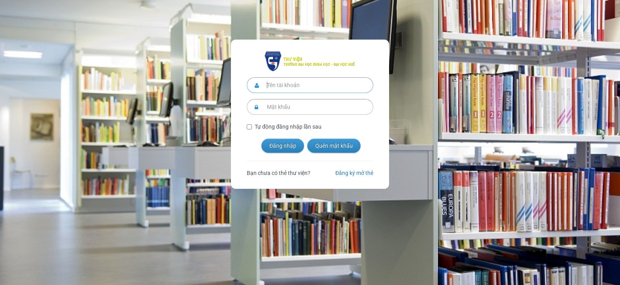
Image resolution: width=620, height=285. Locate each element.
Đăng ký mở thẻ (354, 173)
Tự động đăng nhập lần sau (288, 127)
